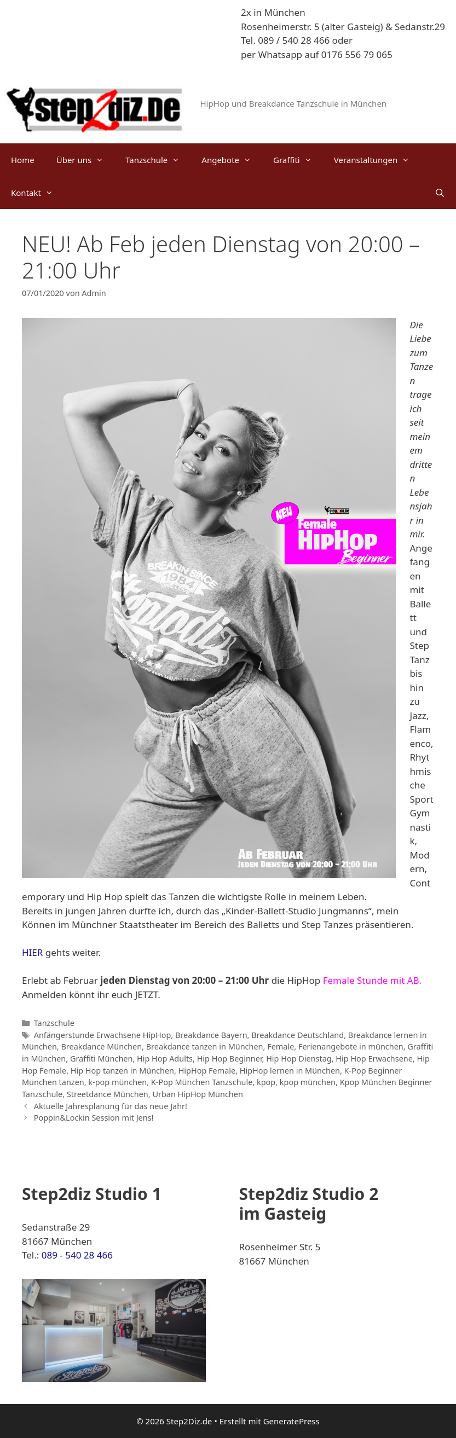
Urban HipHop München (197, 1094)
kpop (266, 1082)
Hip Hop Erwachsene (374, 1058)
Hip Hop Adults (165, 1058)
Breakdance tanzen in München (204, 1046)
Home (22, 159)
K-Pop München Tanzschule (202, 1082)
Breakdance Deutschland (297, 1035)
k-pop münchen (117, 1082)
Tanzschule (158, 159)
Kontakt (37, 192)
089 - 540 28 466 (77, 1255)
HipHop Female (206, 1070)
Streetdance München (107, 1094)
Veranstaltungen (377, 159)
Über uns (85, 159)
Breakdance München (101, 1046)
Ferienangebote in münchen (350, 1046)
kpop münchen (308, 1082)
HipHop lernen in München (290, 1070)
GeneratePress (291, 1421)
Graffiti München (101, 1058)
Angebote (231, 159)
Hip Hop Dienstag (299, 1058)
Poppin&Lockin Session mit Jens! (94, 1117)
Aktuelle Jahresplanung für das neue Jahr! (110, 1106)
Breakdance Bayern (211, 1035)
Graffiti (298, 159)
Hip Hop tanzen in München (122, 1070)
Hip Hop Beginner (229, 1058)
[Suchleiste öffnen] (440, 192)
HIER (32, 952)
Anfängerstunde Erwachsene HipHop (102, 1035)
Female (280, 1046)
